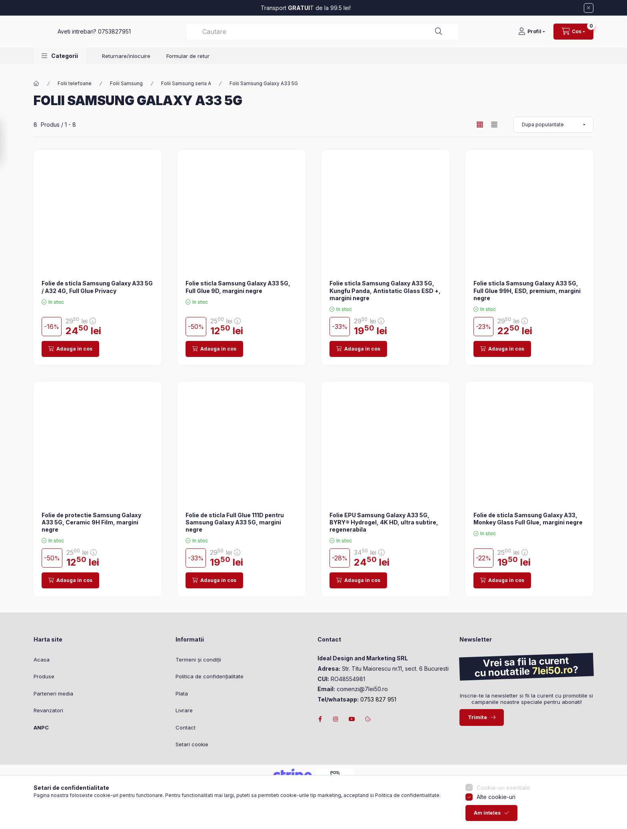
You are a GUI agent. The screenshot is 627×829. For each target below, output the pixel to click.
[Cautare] (486, 35)
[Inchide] (588, 8)
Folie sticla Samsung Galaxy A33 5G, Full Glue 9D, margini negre (238, 287)
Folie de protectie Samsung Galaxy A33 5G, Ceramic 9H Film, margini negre (91, 522)
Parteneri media (53, 693)
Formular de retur (188, 64)
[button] (60, 64)
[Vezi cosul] (573, 36)
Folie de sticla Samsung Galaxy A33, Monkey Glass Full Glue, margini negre (528, 519)
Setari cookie (192, 744)
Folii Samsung (126, 83)
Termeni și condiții (198, 659)
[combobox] (386, 36)
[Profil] (531, 36)
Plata (182, 693)
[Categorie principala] (36, 83)
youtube (352, 719)
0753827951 (241, 35)
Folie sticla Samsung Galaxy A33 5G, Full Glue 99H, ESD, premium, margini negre (527, 290)
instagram (336, 719)
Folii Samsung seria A (186, 83)
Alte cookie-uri (496, 812)
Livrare (184, 710)
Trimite (477, 717)
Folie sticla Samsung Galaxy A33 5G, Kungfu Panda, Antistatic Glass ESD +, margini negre (385, 290)
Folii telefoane (75, 83)
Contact (186, 727)
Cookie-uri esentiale (503, 803)
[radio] (494, 125)
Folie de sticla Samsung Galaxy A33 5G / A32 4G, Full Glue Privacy (97, 287)
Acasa (42, 659)
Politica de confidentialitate (407, 811)
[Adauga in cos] (70, 349)
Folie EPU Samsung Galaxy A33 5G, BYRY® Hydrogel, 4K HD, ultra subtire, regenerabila (383, 522)
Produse (44, 676)
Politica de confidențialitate (210, 676)
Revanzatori (48, 710)
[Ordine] (553, 125)
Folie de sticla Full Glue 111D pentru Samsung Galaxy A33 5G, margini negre (235, 522)
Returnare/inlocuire (126, 64)
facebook (320, 719)
